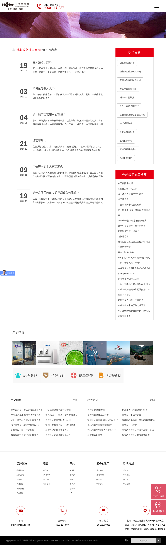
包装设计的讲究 (129, 425)
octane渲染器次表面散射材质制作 (134, 284)
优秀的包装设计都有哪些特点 (136, 435)
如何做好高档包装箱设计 (57, 430)
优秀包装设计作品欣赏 (98, 415)
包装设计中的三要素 (131, 415)
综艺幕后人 (123, 199)
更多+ (76, 400)
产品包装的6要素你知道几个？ (101, 430)
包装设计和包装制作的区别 (58, 420)
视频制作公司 (126, 158)
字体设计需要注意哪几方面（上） (103, 420)
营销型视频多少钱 (128, 149)
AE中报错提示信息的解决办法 (132, 220)
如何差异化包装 (94, 435)
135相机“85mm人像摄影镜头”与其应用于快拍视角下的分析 (134, 260)
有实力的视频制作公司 (130, 80)
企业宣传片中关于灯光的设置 (132, 305)
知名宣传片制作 (127, 63)
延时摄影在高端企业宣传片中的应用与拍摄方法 (134, 244)
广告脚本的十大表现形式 (129, 204)
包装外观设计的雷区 (97, 410)
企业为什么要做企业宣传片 (132, 115)
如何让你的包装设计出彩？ (134, 410)
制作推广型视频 (127, 97)
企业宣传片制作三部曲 (128, 279)
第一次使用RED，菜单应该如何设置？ (134, 212)
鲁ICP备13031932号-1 (60, 540)
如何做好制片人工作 (127, 188)
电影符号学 (123, 236)
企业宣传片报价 (127, 132)
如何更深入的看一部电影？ (130, 300)
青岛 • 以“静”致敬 (126, 252)
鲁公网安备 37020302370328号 (85, 540)
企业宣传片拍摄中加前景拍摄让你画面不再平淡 (134, 292)
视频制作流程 (126, 140)
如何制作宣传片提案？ (128, 231)
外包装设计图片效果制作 (22, 430)
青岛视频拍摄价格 (128, 89)
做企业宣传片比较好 (129, 106)
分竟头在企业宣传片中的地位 (132, 226)
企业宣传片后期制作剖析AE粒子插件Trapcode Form (134, 271)
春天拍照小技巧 (125, 183)
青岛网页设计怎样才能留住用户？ (27, 410)
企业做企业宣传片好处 (130, 71)
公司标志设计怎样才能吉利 (58, 410)
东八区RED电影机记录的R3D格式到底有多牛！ (134, 313)
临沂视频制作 (126, 123)
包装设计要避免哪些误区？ (58, 435)
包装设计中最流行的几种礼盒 (24, 435)
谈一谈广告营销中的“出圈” (130, 194)
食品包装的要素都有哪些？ (100, 425)
